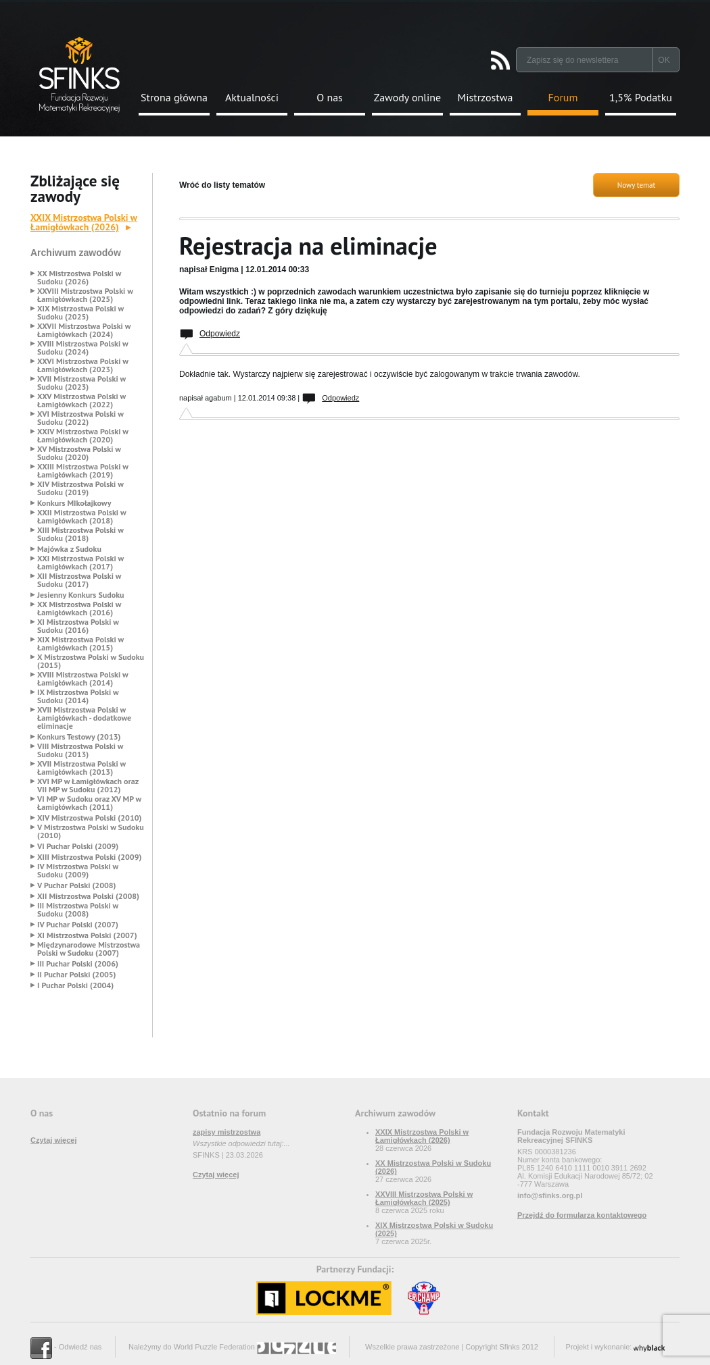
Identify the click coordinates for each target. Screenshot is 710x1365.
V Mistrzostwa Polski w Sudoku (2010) (90, 831)
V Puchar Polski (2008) (76, 885)
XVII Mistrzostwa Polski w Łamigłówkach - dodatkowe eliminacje (84, 718)
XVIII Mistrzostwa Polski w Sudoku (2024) (82, 348)
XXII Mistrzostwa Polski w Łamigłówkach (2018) (81, 517)
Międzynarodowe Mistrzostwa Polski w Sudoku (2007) (88, 949)
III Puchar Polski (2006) (77, 964)
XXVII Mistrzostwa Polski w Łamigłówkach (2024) (84, 330)
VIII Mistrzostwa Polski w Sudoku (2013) (80, 750)
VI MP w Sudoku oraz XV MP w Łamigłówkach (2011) (89, 803)
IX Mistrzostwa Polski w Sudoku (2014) (77, 696)
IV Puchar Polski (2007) (77, 925)
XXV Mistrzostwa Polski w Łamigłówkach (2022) (81, 400)
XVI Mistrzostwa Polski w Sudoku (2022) (80, 418)
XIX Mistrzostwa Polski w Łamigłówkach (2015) (80, 644)
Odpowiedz (219, 333)
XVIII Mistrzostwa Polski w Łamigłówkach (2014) (82, 679)
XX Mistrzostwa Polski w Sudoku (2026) (79, 277)
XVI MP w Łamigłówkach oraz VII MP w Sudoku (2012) (88, 785)
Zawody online (407, 97)
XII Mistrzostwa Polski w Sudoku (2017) (79, 580)
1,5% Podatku (640, 97)
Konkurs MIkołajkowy (74, 503)
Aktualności (252, 97)
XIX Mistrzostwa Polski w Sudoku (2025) (80, 313)
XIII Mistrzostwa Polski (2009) (89, 857)
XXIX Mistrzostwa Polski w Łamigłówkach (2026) (83, 222)
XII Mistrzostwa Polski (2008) (88, 896)
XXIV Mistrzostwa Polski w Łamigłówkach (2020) (82, 436)
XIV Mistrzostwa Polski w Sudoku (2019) (80, 488)
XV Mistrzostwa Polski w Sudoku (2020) (79, 453)
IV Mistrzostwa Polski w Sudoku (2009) (77, 870)
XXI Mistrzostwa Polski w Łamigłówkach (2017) (80, 563)
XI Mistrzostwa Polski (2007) (87, 935)
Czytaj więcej (53, 1140)
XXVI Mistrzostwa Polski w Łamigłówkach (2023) (82, 365)
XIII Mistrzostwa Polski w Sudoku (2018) (80, 534)
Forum (563, 97)
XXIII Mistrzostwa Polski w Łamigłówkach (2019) (82, 471)
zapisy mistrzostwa (226, 1132)
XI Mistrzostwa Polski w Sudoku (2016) (78, 626)
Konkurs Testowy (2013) (78, 737)
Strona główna (174, 97)
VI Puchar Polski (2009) (77, 846)
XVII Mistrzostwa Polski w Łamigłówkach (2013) (81, 768)
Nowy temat (636, 185)
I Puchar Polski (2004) (75, 985)
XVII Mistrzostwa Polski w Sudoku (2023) (81, 383)
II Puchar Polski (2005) (76, 975)
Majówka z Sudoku (69, 549)
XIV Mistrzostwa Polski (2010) (89, 818)
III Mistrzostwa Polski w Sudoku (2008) (77, 910)
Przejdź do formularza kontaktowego (581, 1215)
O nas (329, 97)
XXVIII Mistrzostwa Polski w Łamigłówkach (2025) (85, 295)
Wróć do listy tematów (222, 185)
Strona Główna (79, 74)
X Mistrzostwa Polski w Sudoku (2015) (90, 661)
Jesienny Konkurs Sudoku (80, 595)
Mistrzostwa (485, 97)
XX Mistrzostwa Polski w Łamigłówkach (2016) (79, 608)
